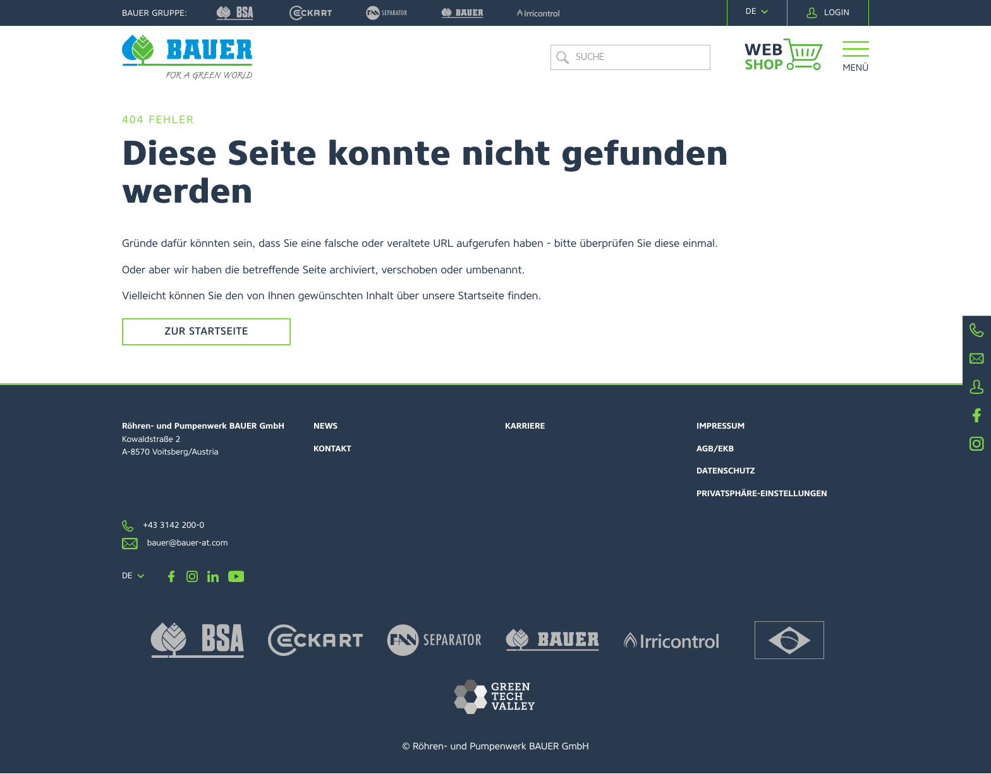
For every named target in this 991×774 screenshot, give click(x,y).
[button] (856, 64)
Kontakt (332, 449)
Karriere (525, 427)
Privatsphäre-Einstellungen (762, 494)
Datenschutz (725, 472)
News (325, 427)
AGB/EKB (715, 449)
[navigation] (756, 12)
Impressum (720, 427)
